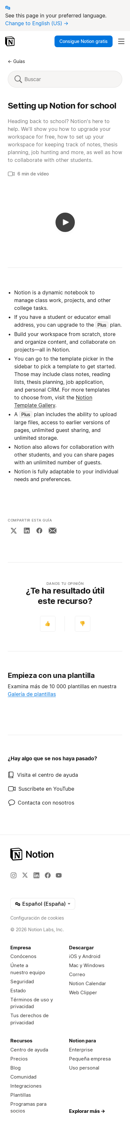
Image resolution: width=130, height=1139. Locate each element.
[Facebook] (39, 530)
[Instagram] (13, 875)
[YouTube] (59, 875)
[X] (13, 530)
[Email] (52, 530)
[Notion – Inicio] (10, 41)
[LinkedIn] (26, 530)
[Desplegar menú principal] (121, 41)
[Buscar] (69, 79)
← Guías (16, 61)
